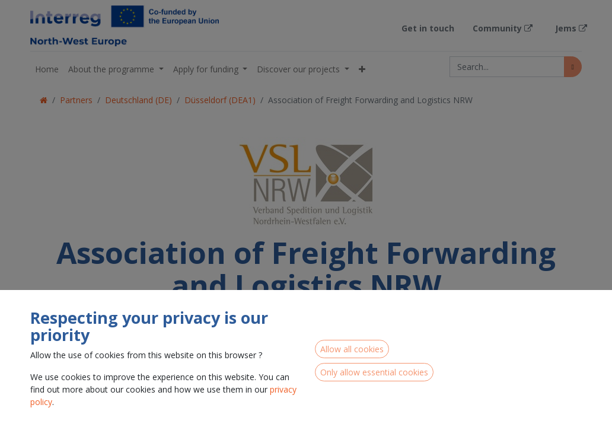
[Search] (573, 66)
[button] (362, 69)
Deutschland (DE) (138, 100)
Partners (76, 100)
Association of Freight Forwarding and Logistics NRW (370, 100)
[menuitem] (46, 69)
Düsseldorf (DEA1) (220, 100)
